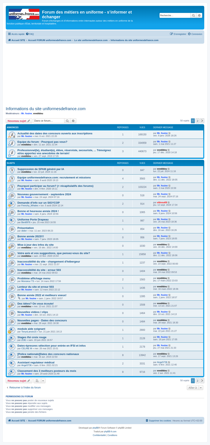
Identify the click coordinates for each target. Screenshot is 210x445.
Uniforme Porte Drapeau (33, 219)
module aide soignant (31, 328)
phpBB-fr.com (110, 431)
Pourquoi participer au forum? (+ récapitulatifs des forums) (55, 185)
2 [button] (197, 121)
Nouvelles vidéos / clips (32, 312)
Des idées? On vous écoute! (35, 303)
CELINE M (26, 348)
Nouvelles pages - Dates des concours (42, 320)
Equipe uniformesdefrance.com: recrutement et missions (54, 177)
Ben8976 (25, 222)
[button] (202, 120)
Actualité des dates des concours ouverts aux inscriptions (54, 133)
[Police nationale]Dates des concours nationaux (48, 354)
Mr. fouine (26, 113)
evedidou (38, 113)
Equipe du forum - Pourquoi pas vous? (42, 141)
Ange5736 (26, 365)
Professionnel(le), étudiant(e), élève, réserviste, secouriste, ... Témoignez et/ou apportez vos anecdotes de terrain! (64, 152)
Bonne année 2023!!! (30, 236)
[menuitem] (30, 34)
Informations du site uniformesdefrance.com (46, 108)
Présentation (25, 227)
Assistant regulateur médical (35, 362)
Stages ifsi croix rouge (31, 337)
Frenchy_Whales (29, 205)
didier (24, 230)
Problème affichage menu (33, 278)
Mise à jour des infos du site (35, 244)
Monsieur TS (27, 281)
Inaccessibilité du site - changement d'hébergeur (48, 261)
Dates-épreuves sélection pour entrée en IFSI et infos (51, 345)
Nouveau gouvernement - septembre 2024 (44, 194)
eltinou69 (162, 202)
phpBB (95, 428)
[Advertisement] (105, 74)
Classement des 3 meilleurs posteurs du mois (46, 370)
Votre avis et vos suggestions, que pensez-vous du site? (53, 253)
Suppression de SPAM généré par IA (40, 169)
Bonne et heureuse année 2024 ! (38, 211)
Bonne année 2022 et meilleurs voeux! (41, 295)
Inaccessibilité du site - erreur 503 (39, 270)
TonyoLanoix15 (29, 331)
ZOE (23, 340)
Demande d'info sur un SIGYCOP (38, 202)
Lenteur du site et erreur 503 (35, 286)
